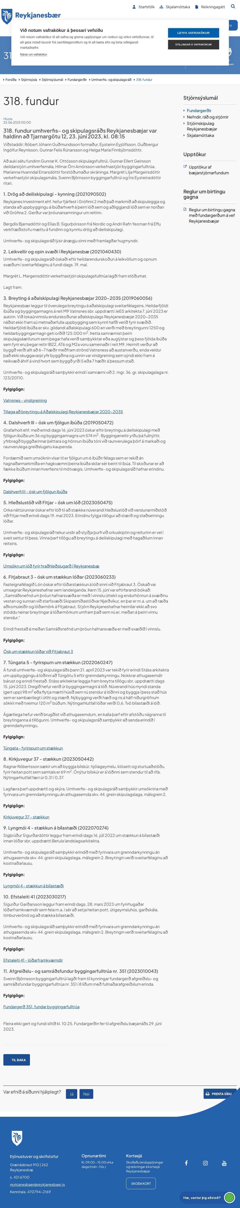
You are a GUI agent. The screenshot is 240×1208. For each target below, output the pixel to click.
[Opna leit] (233, 6)
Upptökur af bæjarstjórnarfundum (209, 169)
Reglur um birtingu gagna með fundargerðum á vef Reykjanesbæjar (212, 215)
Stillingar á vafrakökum (193, 44)
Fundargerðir (77, 79)
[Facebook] (186, 1163)
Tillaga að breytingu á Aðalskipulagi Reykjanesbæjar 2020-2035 (63, 411)
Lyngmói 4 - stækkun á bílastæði (33, 885)
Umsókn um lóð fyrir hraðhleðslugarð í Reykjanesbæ (51, 565)
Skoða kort (141, 1183)
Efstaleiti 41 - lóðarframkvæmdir (33, 960)
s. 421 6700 (20, 1177)
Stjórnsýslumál (52, 79)
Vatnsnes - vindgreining (25, 400)
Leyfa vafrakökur (193, 33)
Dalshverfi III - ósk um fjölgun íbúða (35, 491)
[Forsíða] (31, 17)
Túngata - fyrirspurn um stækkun (33, 747)
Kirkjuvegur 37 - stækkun (26, 816)
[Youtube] (224, 1163)
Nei (86, 1093)
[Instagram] (205, 1163)
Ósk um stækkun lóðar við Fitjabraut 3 (38, 651)
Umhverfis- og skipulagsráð (111, 79)
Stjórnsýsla (29, 79)
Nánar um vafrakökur (33, 54)
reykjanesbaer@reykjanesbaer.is (37, 1184)
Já (71, 1093)
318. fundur (144, 79)
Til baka (19, 1060)
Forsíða (11, 79)
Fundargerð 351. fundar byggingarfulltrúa (41, 1006)
